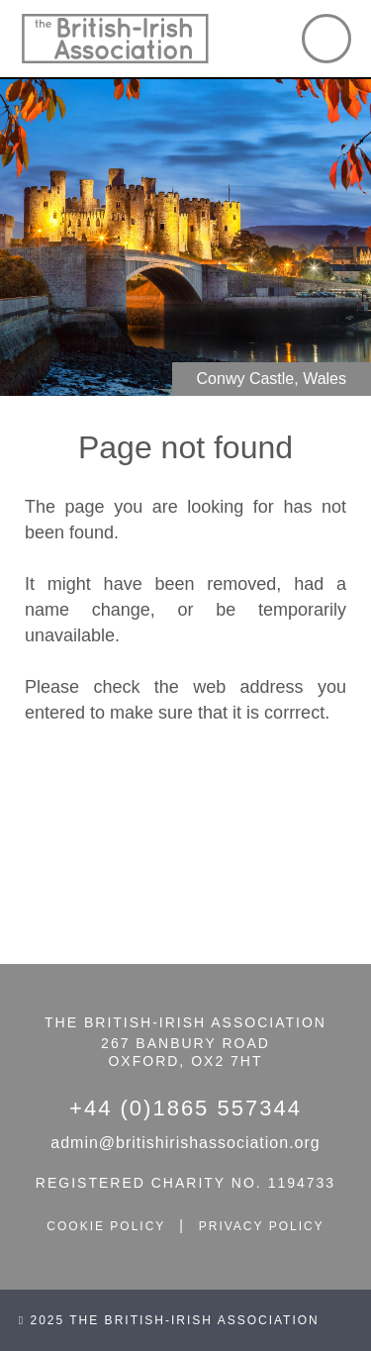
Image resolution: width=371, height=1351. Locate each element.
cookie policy (105, 1226)
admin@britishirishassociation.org (185, 1142)
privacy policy (262, 1226)
